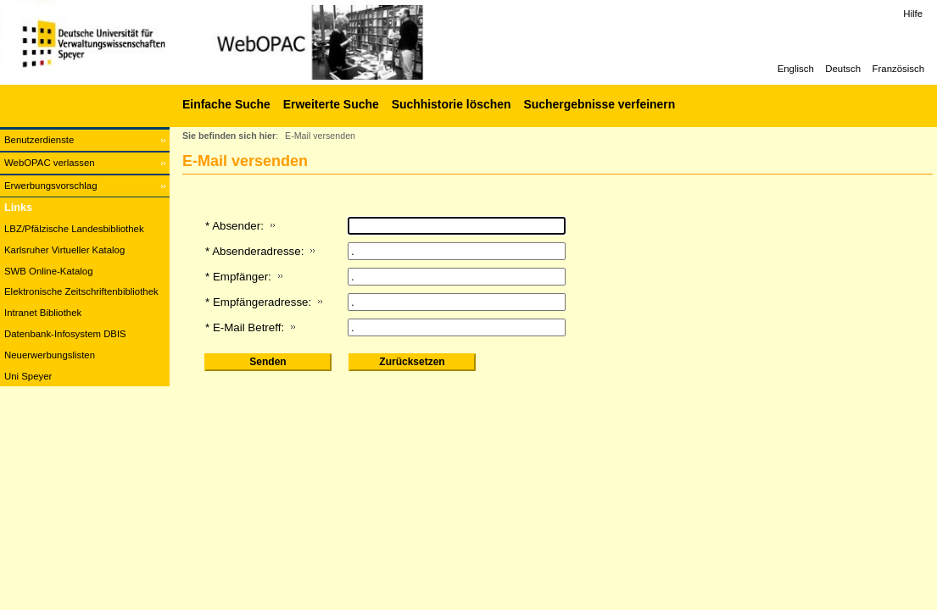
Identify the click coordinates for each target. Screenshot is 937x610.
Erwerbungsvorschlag (51, 185)
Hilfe (913, 13)
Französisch (898, 69)
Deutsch (843, 69)
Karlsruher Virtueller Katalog (64, 250)
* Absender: (234, 225)
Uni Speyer (28, 376)
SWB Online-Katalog (48, 271)
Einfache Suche (226, 104)
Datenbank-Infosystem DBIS (65, 334)
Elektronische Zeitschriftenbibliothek (81, 291)
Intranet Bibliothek (42, 313)
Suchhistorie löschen (451, 104)
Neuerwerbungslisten (49, 355)
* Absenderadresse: (254, 251)
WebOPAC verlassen (49, 163)
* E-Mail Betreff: (244, 327)
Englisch (796, 69)
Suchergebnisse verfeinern (599, 104)
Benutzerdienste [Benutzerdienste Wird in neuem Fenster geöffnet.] (39, 140)
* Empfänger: (238, 276)
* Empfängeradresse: (258, 302)
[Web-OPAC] (254, 42)
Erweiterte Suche (331, 104)
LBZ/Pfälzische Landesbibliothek (74, 229)
